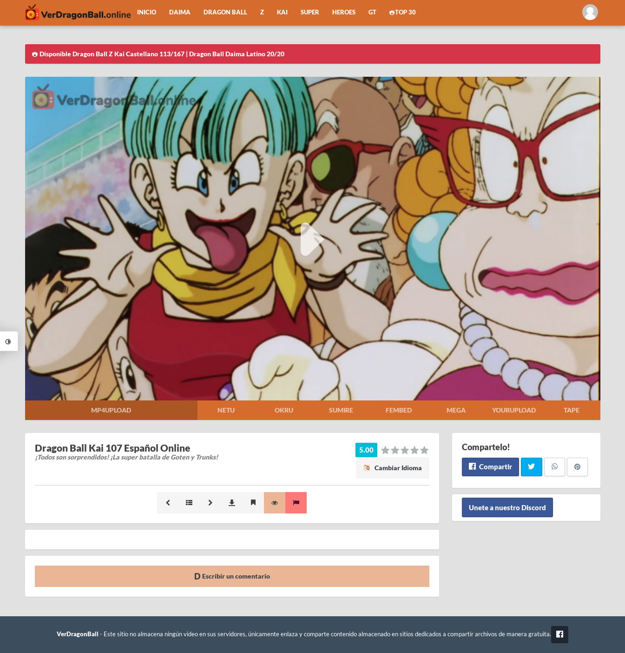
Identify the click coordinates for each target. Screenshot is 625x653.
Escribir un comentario (232, 576)
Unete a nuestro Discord (507, 507)
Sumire (341, 410)
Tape (571, 410)
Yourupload (514, 410)
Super (310, 12)
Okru (284, 410)
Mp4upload (111, 410)
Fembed (399, 410)
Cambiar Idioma (392, 468)
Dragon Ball (225, 12)
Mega (456, 410)
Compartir (490, 466)
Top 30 (402, 12)
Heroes (343, 12)
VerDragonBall (78, 634)
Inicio (146, 12)
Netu (226, 410)
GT (372, 12)
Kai (282, 12)
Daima (180, 12)
